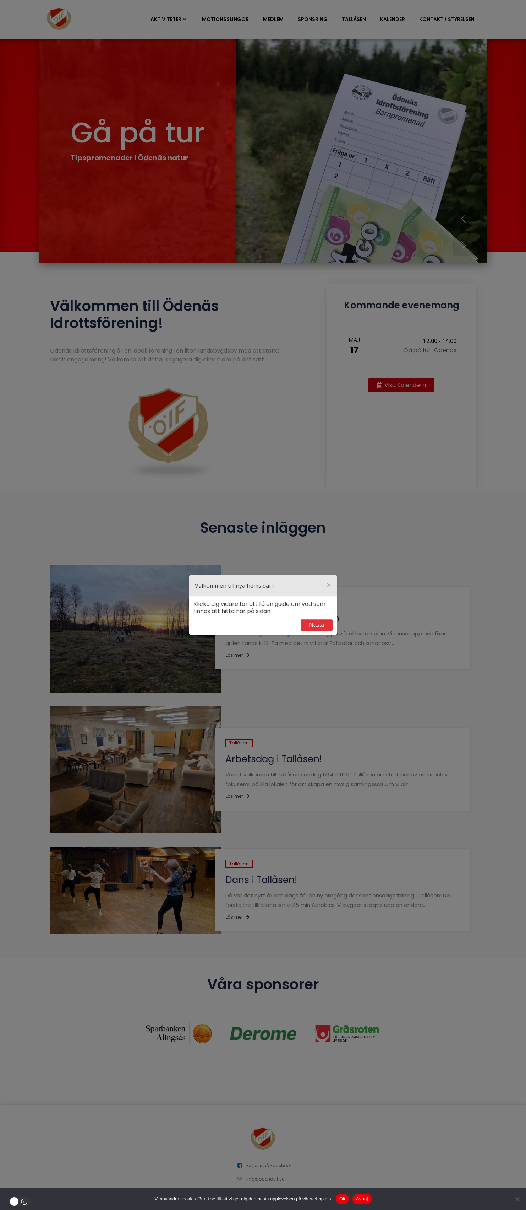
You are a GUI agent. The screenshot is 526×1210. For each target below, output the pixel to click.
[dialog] (263, 605)
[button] (21, 1201)
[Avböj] (517, 1199)
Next (317, 625)
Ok (342, 1198)
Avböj (362, 1198)
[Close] (328, 586)
